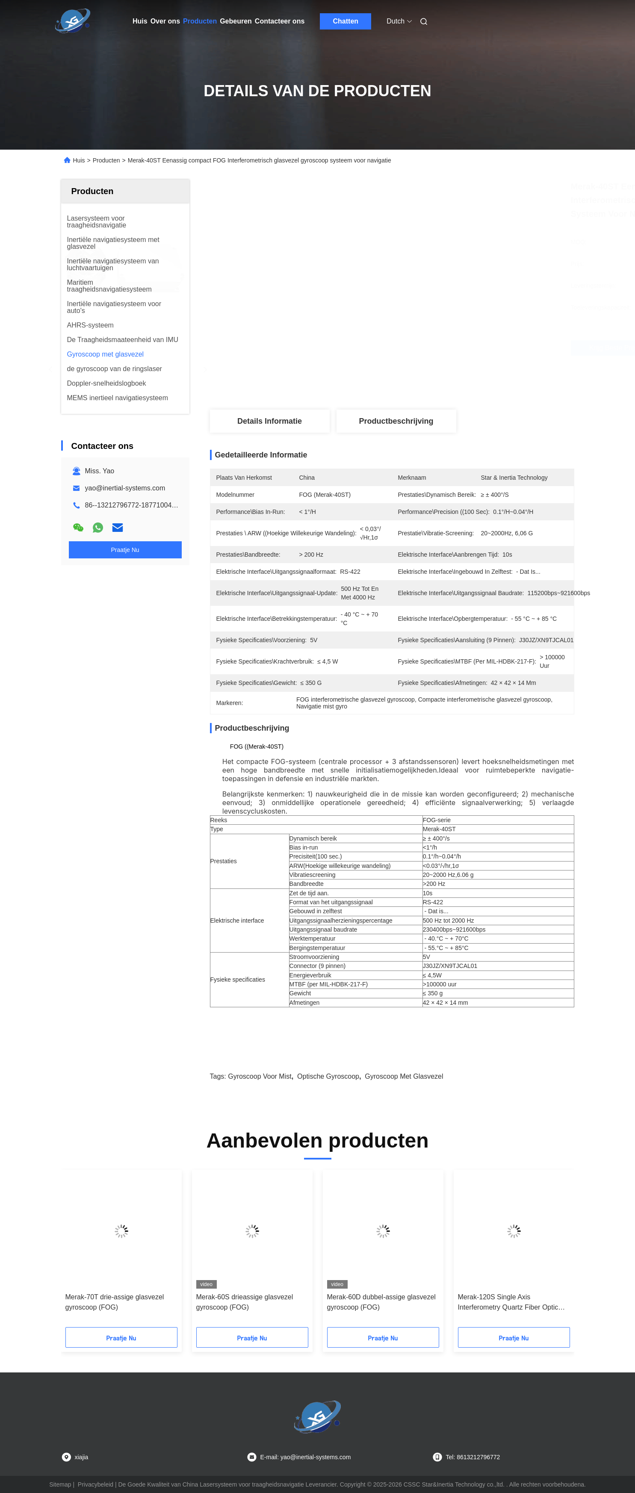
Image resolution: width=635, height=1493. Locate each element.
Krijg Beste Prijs (441, 348)
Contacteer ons (279, 21)
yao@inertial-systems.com (125, 488)
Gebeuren (236, 21)
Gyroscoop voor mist (260, 1076)
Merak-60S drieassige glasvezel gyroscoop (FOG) (244, 1302)
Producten (200, 21)
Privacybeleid (95, 1484)
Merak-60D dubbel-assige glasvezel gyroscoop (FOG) (381, 1302)
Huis (140, 21)
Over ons (165, 21)
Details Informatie (269, 421)
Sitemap (60, 1484)
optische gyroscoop (328, 1076)
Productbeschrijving (396, 421)
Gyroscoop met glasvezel (404, 1076)
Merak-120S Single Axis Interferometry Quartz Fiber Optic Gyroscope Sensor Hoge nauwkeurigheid (508, 1303)
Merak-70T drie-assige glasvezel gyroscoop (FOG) (114, 1302)
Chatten (346, 21)
